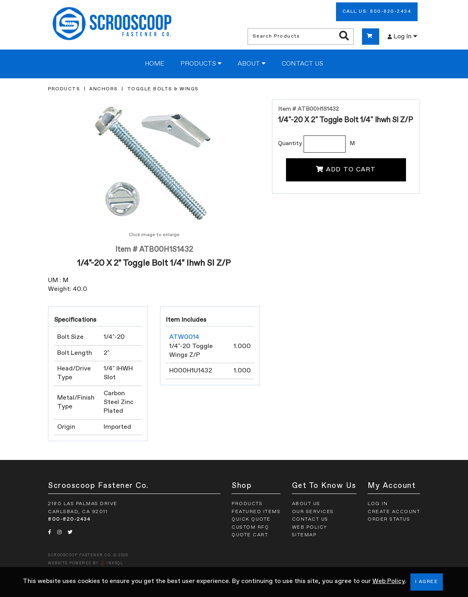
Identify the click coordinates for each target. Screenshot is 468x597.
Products (201, 63)
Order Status (389, 519)
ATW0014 (184, 337)
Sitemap (304, 535)
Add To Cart (346, 169)
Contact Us (302, 64)
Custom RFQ (250, 527)
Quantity (290, 143)
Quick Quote (251, 519)
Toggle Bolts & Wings (163, 89)
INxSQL (114, 563)
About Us (306, 503)
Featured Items (256, 511)
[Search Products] (344, 36)
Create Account (394, 511)
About (252, 63)
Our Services (313, 511)
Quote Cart (250, 535)
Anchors (103, 89)
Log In (402, 36)
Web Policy (388, 581)
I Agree (426, 581)
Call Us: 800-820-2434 (377, 11)
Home (154, 64)
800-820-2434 (69, 519)
